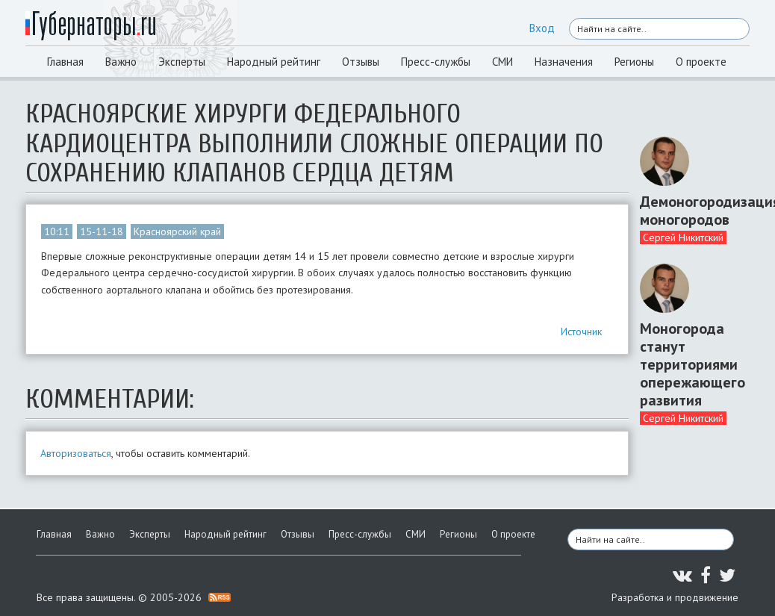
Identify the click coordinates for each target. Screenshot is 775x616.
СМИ (502, 62)
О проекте (701, 62)
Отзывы (360, 62)
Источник (581, 331)
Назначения (564, 62)
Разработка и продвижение (674, 597)
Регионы (634, 62)
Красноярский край (177, 231)
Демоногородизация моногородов (689, 210)
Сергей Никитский (683, 237)
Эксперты (181, 62)
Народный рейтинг (273, 62)
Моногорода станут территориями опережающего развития (689, 364)
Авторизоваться (75, 453)
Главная (65, 62)
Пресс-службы (435, 62)
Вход (542, 28)
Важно (121, 62)
